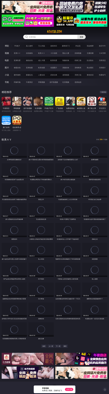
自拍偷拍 (29, 53)
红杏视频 (65, 82)
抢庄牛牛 (102, 46)
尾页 (65, 346)
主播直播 (90, 53)
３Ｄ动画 (53, 53)
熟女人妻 (65, 53)
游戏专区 (53, 46)
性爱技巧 (102, 75)
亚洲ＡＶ (17, 53)
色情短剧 (78, 82)
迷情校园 (65, 75)
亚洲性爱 (17, 60)
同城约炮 (17, 82)
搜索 (81, 37)
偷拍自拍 (29, 60)
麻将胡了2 (66, 46)
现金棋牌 (90, 46)
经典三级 (78, 60)
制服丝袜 (65, 60)
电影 (7, 60)
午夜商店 (29, 82)
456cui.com (54, 32)
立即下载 (69, 389)
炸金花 (77, 46)
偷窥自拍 (17, 67)
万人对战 (41, 46)
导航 (7, 82)
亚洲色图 (29, 67)
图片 (7, 67)
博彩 (7, 45)
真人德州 (29, 46)
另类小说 (78, 75)
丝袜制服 (78, 53)
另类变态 (102, 60)
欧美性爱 (53, 60)
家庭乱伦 (29, 75)
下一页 (58, 346)
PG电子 (17, 46)
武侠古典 (53, 75)
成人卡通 (41, 60)
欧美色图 (41, 67)
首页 (43, 346)
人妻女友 (41, 75)
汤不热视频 (54, 82)
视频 (7, 53)
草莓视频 (41, 82)
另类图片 (102, 67)
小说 (7, 74)
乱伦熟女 (90, 60)
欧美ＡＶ (41, 53)
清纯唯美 (78, 67)
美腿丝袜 (65, 67)
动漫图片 (53, 67)
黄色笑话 (90, 75)
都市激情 (17, 75)
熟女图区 (90, 67)
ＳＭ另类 (102, 53)
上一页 (51, 346)
